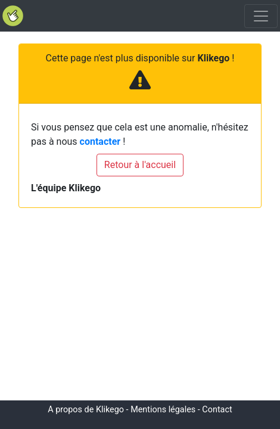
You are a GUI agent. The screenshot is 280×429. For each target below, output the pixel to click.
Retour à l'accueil (140, 164)
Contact (217, 410)
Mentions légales (162, 410)
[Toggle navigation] (261, 16)
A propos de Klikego (86, 410)
